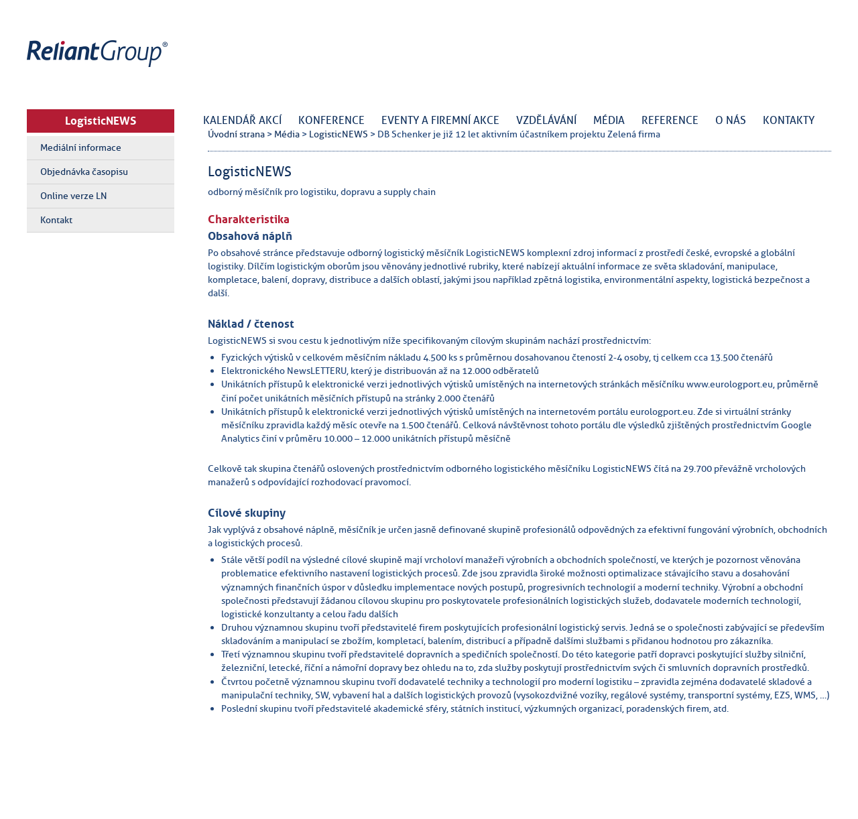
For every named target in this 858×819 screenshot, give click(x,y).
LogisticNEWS (100, 120)
